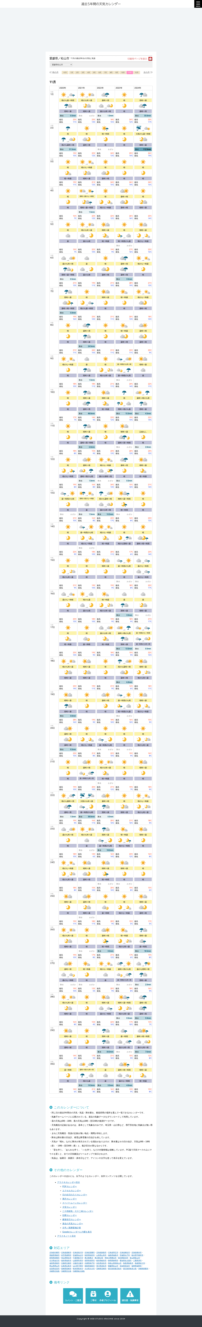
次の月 (147, 72)
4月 (88, 72)
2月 (77, 72)
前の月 (55, 72)
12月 (136, 72)
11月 (130, 72)
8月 (111, 72)
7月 (105, 72)
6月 (100, 72)
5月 (94, 72)
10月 (123, 72)
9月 (116, 72)
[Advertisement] (101, 30)
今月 (65, 72)
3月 (83, 72)
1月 (71, 72)
